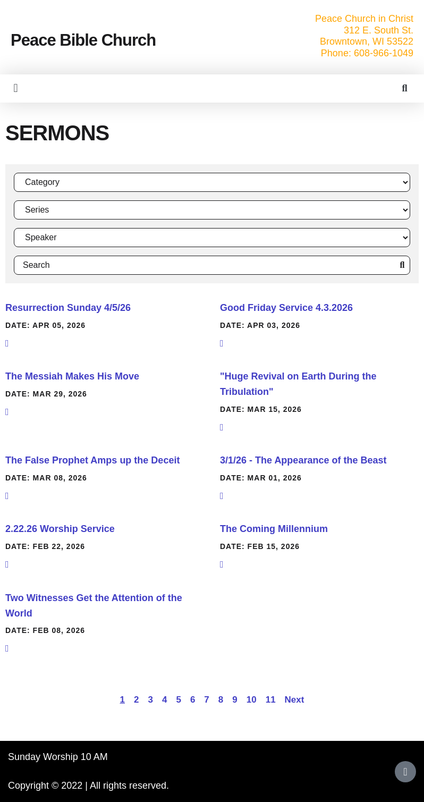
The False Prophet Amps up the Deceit (92, 460)
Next (294, 700)
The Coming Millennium (274, 529)
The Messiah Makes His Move (72, 376)
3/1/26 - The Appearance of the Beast (303, 460)
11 (271, 700)
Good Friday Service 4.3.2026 (286, 307)
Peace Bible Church (83, 40)
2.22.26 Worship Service (60, 529)
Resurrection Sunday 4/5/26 (68, 307)
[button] (16, 88)
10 (252, 700)
